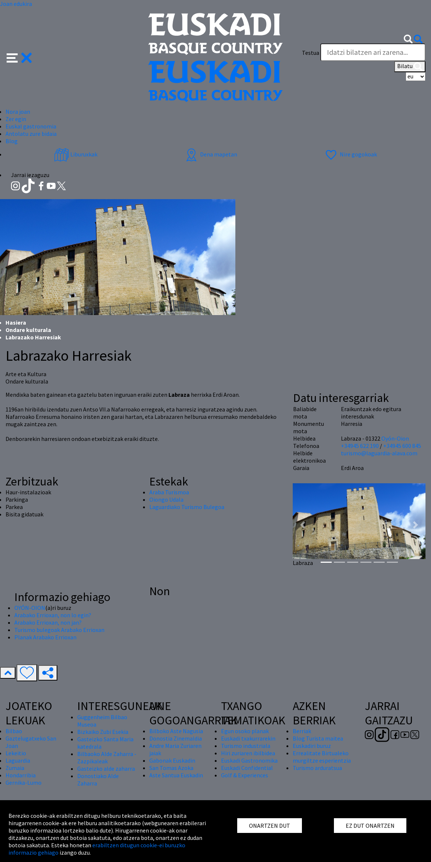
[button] (19, 57)
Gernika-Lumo (24, 782)
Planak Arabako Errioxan (45, 637)
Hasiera (16, 322)
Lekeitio (16, 753)
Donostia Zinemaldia (175, 738)
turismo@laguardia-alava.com (379, 453)
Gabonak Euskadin (172, 760)
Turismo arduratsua (317, 767)
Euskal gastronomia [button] (31, 126)
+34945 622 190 (360, 445)
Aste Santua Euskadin (176, 775)
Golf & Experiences (244, 775)
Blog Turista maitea (318, 738)
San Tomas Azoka (171, 767)
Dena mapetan (210, 154)
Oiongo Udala (166, 499)
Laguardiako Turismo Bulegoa (186, 507)
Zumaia (15, 767)
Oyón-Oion (395, 438)
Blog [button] (12, 141)
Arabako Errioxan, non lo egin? (52, 615)
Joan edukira (16, 3)
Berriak (302, 731)
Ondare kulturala (28, 329)
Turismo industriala (245, 745)
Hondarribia (21, 775)
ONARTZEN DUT (269, 825)
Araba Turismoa (169, 492)
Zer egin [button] (16, 119)
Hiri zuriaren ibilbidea (248, 753)
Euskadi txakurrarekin (248, 738)
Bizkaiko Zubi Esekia (102, 731)
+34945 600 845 (402, 445)
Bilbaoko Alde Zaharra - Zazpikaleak (106, 757)
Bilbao (14, 731)
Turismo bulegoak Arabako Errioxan (59, 629)
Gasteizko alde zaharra (106, 768)
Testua (310, 52)
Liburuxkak (75, 154)
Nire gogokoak (350, 154)
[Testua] (372, 52)
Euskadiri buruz (312, 745)
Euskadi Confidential (247, 767)
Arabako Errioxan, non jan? (48, 622)
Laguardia (18, 760)
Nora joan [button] (18, 111)
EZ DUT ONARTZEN (370, 825)
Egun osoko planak (245, 731)
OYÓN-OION (29, 607)
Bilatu (410, 66)
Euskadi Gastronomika (249, 760)
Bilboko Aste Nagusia (176, 731)
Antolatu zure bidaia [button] (31, 133)
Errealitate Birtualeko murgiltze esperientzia (322, 756)
